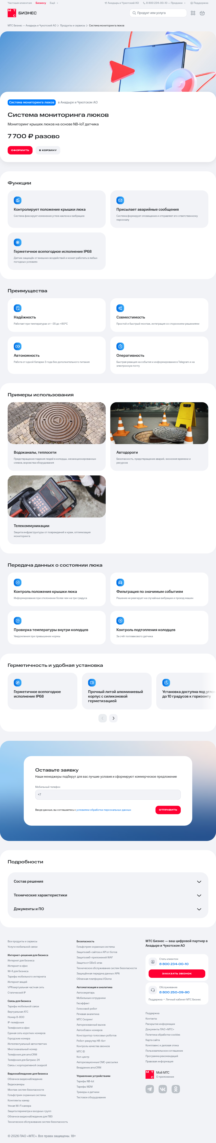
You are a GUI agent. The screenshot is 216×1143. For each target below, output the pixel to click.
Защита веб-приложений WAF (95, 957)
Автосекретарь (86, 993)
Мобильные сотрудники (91, 998)
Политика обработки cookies (163, 1035)
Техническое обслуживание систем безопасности (107, 968)
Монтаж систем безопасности (26, 1090)
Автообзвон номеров (89, 1030)
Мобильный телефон (47, 787)
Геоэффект (83, 1003)
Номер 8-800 (16, 1017)
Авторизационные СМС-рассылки (97, 1062)
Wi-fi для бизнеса (18, 971)
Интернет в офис (18, 966)
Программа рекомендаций (162, 1056)
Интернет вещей (17, 982)
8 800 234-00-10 (164, 3)
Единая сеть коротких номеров (26, 1033)
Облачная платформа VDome (94, 979)
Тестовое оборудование (91, 1097)
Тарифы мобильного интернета (27, 977)
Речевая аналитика (88, 1014)
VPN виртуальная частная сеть (26, 987)
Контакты (151, 1019)
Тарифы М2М (84, 1087)
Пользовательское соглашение (164, 1051)
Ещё (54, 3)
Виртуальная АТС (18, 1012)
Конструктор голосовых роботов (96, 1035)
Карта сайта (153, 1040)
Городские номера (19, 1039)
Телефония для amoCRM (22, 1055)
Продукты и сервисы (72, 26)
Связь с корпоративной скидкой (27, 1065)
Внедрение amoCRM (89, 1068)
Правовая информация (159, 1061)
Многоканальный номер (22, 1049)
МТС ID (81, 1052)
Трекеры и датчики (88, 1092)
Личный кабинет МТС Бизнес (183, 1000)
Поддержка (156, 1000)
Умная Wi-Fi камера (19, 1106)
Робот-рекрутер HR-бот (91, 1041)
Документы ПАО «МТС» (160, 1029)
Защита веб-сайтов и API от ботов (97, 952)
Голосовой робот (87, 1009)
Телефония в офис (19, 1028)
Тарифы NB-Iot (85, 1081)
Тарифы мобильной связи (23, 1006)
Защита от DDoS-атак (89, 963)
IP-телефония (16, 1022)
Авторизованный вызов (91, 1025)
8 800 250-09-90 (174, 992)
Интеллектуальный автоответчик (27, 1044)
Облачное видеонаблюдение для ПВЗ (30, 1117)
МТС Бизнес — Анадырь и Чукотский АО (32, 26)
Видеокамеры (16, 1084)
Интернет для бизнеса (21, 961)
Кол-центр (83, 1057)
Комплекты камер (18, 1100)
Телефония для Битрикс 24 (24, 1060)
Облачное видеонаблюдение (25, 1079)
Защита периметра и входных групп (29, 1111)
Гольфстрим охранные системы (27, 1095)
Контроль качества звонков (93, 1046)
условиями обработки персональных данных (103, 810)
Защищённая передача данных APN (98, 974)
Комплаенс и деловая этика (162, 1045)
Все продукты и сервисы (22, 941)
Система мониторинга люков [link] (106, 26)
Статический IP (17, 993)
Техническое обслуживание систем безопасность (38, 1122)
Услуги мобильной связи (23, 947)
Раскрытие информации (160, 1024)
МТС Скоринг (85, 1019)
